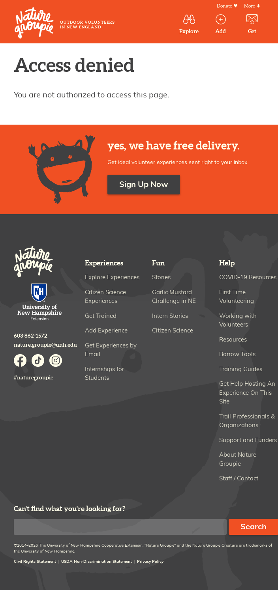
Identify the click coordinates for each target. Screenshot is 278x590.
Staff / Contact (238, 479)
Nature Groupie (64, 23)
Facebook (20, 360)
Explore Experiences (112, 277)
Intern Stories (170, 316)
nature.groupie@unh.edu (45, 345)
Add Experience (106, 331)
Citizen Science (172, 331)
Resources (233, 340)
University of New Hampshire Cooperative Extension (40, 303)
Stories (161, 277)
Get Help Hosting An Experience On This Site (247, 393)
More (249, 6)
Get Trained (100, 316)
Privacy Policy (150, 562)
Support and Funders (248, 440)
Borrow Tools (237, 354)
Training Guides (240, 369)
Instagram (55, 360)
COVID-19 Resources (247, 277)
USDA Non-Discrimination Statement (96, 562)
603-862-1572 (30, 336)
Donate (224, 6)
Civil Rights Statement (35, 562)
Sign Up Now (143, 185)
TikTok (38, 360)
